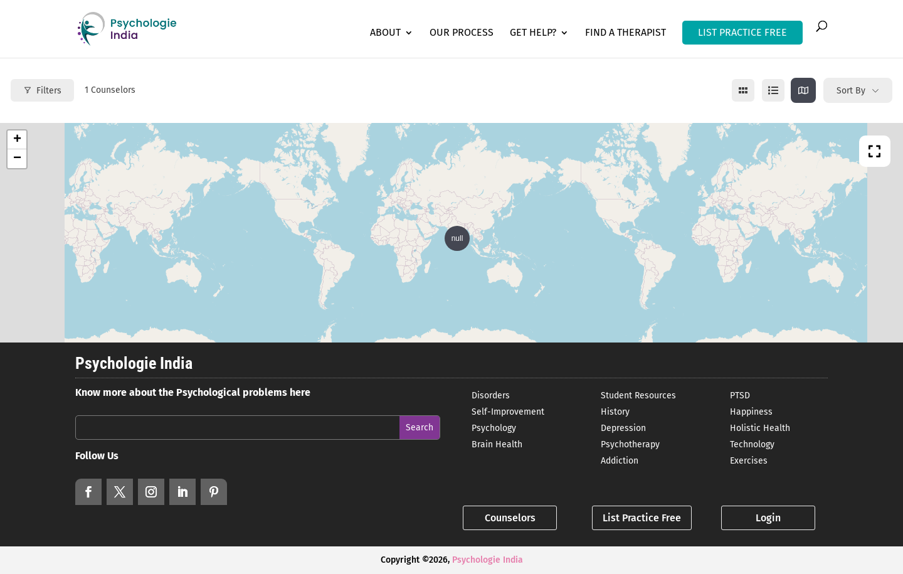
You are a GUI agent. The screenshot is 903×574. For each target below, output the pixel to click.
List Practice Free (642, 518)
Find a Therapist (625, 33)
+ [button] (17, 139)
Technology (752, 444)
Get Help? (533, 33)
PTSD (740, 395)
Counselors (510, 518)
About (385, 33)
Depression (623, 428)
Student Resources (638, 395)
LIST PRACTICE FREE (742, 32)
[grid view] (743, 90)
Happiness (751, 412)
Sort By (851, 90)
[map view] (803, 90)
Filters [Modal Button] (42, 90)
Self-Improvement (508, 412)
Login (768, 518)
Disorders (491, 395)
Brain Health (497, 444)
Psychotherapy (630, 444)
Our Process (462, 33)
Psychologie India (487, 560)
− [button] (17, 158)
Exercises (749, 460)
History (615, 412)
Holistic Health (760, 428)
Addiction (619, 460)
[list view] (773, 90)
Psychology (494, 428)
